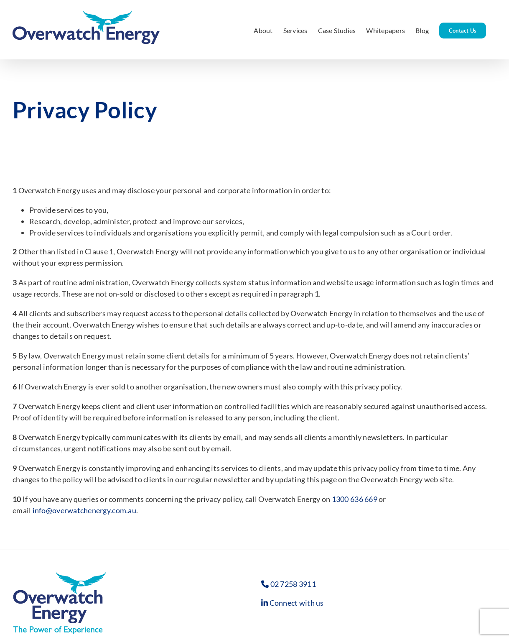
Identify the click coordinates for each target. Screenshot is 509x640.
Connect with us (297, 602)
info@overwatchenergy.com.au (84, 510)
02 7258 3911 (293, 584)
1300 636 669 (354, 499)
